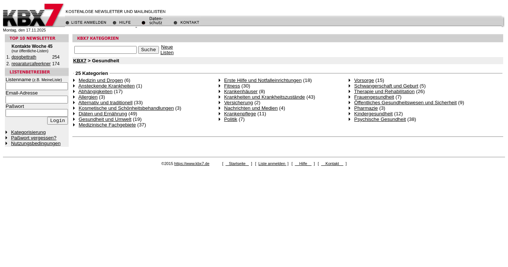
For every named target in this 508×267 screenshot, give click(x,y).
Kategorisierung (28, 132)
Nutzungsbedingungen (36, 143)
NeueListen (167, 49)
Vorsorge (364, 80)
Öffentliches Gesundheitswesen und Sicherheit (405, 102)
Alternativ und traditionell (105, 102)
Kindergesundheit (373, 113)
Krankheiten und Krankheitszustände (264, 97)
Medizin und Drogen (101, 80)
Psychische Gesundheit (380, 119)
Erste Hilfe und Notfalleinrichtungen (263, 80)
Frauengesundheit (374, 97)
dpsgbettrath (24, 57)
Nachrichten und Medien (250, 108)
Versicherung (238, 102)
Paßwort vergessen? (33, 138)
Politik (230, 119)
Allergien (88, 97)
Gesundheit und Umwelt (105, 119)
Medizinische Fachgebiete (107, 125)
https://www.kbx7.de (191, 163)
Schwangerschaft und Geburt (386, 86)
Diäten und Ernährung (103, 113)
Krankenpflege (240, 113)
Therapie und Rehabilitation (384, 91)
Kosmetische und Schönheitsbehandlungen (126, 108)
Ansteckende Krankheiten (106, 86)
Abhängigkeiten (95, 91)
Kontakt (332, 163)
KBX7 (80, 60)
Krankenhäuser (240, 91)
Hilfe (303, 163)
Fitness (232, 86)
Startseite (237, 163)
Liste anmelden (272, 163)
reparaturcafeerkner (31, 63)
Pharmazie (366, 108)
